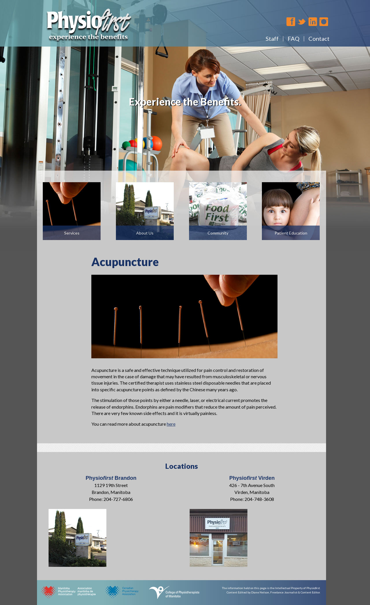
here (171, 424)
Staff (272, 38)
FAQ (293, 38)
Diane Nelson (260, 592)
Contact (319, 38)
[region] (185, 125)
